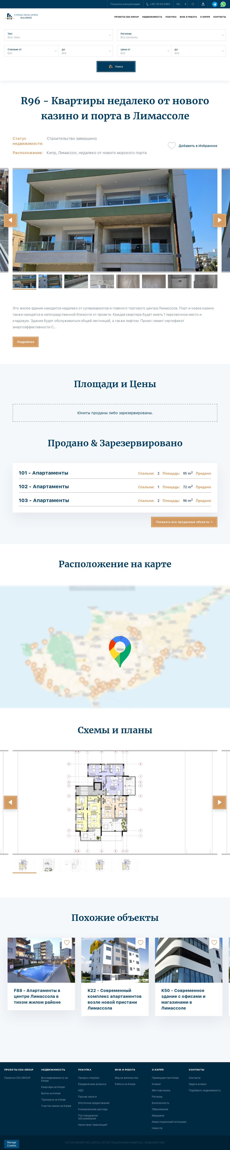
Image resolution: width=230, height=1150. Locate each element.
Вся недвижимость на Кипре (54, 1079)
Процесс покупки (88, 1077)
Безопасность (160, 1103)
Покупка (171, 17)
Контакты (219, 17)
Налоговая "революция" (93, 1124)
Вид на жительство (126, 1077)
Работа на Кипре (125, 1084)
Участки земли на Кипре (56, 1106)
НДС (81, 1090)
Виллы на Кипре (51, 1093)
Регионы (157, 1096)
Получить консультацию (125, 4)
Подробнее (25, 342)
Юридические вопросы (92, 1084)
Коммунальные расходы (93, 1109)
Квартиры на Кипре (53, 1087)
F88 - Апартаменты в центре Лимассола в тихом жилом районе (37, 996)
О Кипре (205, 17)
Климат (156, 1084)
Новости (157, 1128)
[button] (10, 220)
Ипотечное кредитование (93, 1103)
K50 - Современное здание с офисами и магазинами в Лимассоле (183, 999)
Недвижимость (152, 17)
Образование (160, 1109)
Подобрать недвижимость (205, 1090)
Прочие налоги (87, 1096)
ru (178, 4)
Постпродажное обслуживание (88, 1117)
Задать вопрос (198, 1084)
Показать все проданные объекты (182, 522)
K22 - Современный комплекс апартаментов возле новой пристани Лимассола (115, 999)
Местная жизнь (161, 1090)
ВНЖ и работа (188, 17)
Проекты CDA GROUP (126, 17)
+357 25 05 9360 (158, 4)
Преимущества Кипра (165, 1077)
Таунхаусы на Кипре (53, 1099)
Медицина (158, 1115)
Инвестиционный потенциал (169, 1121)
